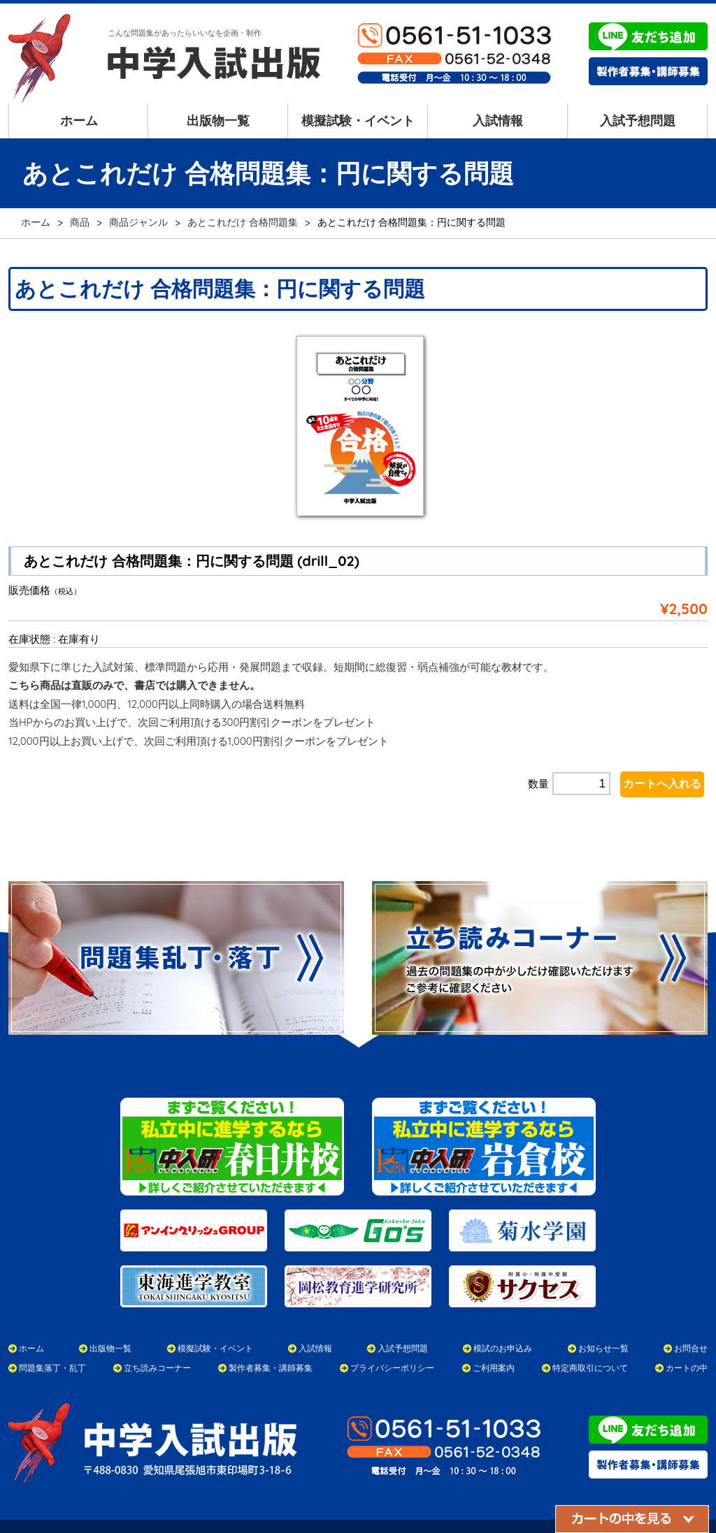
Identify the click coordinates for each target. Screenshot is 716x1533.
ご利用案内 (494, 1340)
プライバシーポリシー (392, 1340)
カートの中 (687, 1340)
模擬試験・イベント (358, 120)
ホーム (79, 120)
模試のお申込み (502, 1321)
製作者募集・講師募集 (271, 1340)
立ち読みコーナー (157, 1340)
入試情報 (498, 120)
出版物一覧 (218, 120)
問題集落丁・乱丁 (52, 1340)
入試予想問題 (637, 120)
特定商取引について (590, 1340)
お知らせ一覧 (603, 1321)
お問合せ (691, 1321)
